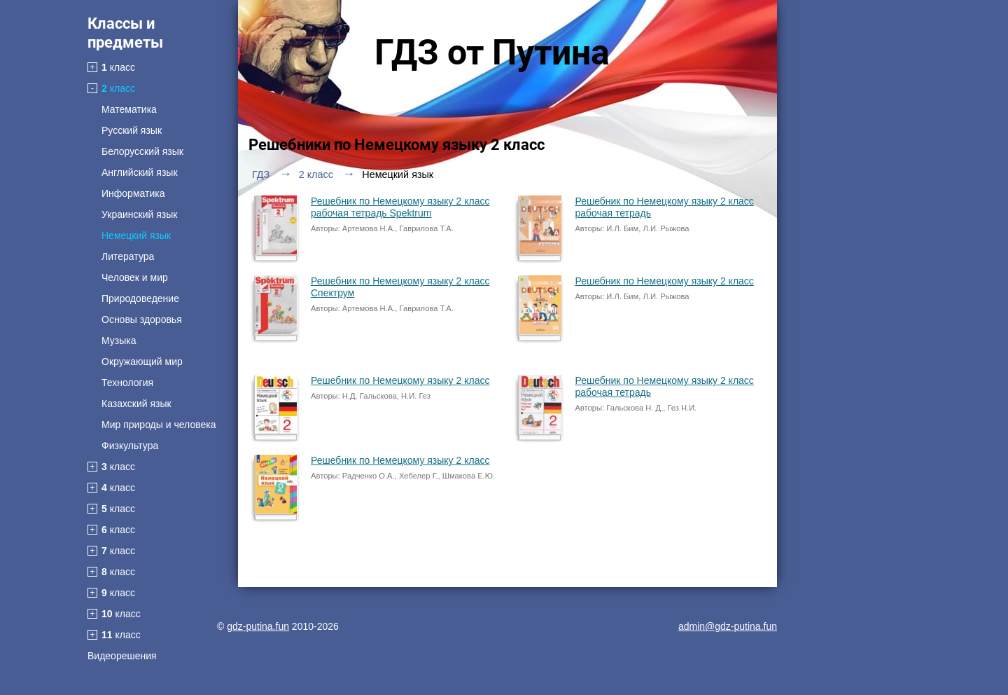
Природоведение (140, 298)
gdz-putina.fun (258, 626)
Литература (128, 256)
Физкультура (130, 445)
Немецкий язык (136, 235)
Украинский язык (139, 214)
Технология (127, 382)
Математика (129, 109)
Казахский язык (137, 403)
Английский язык (140, 172)
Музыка (119, 340)
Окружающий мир (142, 361)
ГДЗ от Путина (492, 52)
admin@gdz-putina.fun (727, 626)
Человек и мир (135, 277)
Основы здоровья (142, 319)
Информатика (133, 193)
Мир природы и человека (159, 424)
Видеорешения (122, 655)
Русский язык (132, 130)
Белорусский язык (142, 151)
